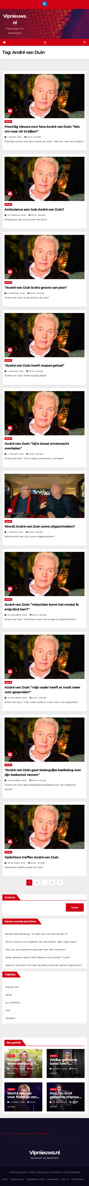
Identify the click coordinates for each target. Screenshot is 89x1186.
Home (5, 1179)
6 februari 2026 (16, 293)
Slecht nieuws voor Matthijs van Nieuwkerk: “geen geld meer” (41, 941)
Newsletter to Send (36, 1179)
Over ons (7, 1133)
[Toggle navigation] (45, 42)
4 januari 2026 (15, 454)
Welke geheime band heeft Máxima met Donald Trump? (37, 957)
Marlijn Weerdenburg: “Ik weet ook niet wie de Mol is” (36, 934)
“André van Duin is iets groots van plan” (36, 288)
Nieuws (8, 121)
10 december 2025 (17, 780)
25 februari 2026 (17, 215)
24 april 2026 (17, 1069)
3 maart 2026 (14, 137)
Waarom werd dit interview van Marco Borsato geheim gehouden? (43, 965)
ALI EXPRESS (12, 1002)
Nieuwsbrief (52, 1179)
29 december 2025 (17, 615)
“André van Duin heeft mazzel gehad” (34, 366)
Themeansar (55, 1172)
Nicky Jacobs (32, 137)
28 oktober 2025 (16, 863)
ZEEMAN (10, 1018)
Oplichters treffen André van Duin (32, 857)
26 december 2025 (17, 698)
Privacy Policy (77, 1179)
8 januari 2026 (15, 371)
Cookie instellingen (71, 1172)
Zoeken (10, 897)
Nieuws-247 (12, 987)
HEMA (8, 994)
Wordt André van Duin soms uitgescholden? (40, 526)
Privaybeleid (42, 1133)
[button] (84, 42)
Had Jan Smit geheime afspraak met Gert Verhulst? (35, 949)
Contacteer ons (24, 1133)
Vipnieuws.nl (44, 1152)
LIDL (8, 1010)
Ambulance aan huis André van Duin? (34, 209)
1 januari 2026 (15, 532)
